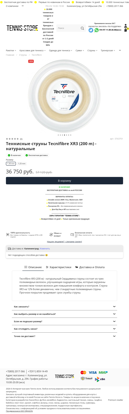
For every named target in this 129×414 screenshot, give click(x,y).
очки (50, 403)
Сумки (80, 50)
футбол (43, 400)
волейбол (51, 400)
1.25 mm (21, 163)
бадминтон (62, 400)
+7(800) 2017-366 (114, 6)
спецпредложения (48, 405)
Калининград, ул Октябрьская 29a (84, 6)
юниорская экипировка (28, 405)
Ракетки (11, 50)
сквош (90, 400)
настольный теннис (77, 400)
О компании (12, 6)
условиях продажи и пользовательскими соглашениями (64, 408)
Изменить (45, 248)
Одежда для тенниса (61, 50)
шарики (64, 403)
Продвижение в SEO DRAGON (19, 411)
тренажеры (11, 405)
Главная (10, 54)
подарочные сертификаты (70, 405)
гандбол (98, 400)
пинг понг (19, 403)
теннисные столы (77, 403)
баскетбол (34, 400)
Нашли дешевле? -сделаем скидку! (64, 241)
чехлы (57, 403)
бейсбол (10, 403)
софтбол (36, 403)
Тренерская (108, 50)
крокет (28, 403)
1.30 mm (11, 163)
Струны (92, 50)
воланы (44, 403)
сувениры (90, 403)
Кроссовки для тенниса (33, 50)
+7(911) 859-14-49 (38, 371)
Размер (9, 160)
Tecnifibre (37, 54)
